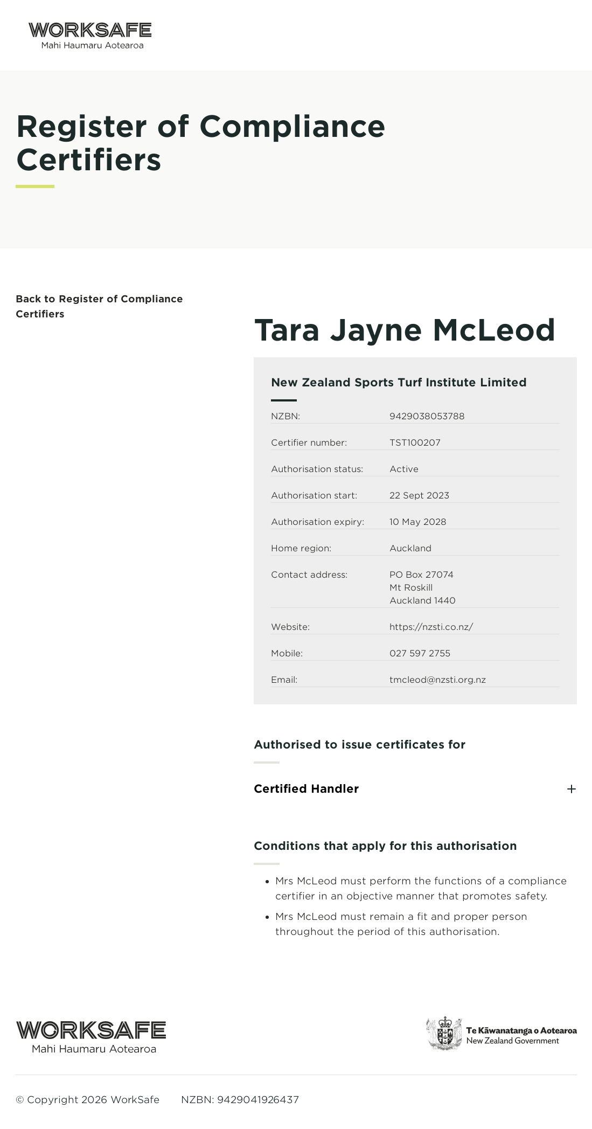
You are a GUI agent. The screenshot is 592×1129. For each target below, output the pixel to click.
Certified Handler (306, 788)
